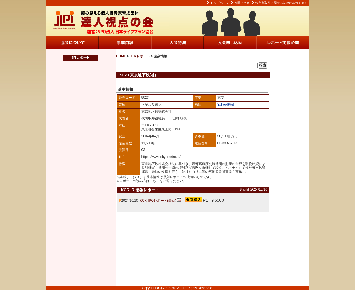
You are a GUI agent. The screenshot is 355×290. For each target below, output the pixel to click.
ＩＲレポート (140, 56)
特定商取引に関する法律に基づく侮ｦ (280, 2)
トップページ (219, 2)
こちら (155, 181)
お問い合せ (242, 2)
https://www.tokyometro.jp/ (161, 157)
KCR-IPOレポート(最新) (158, 200)
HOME (121, 56)
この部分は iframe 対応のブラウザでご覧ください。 (77, 174)
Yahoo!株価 (226, 105)
